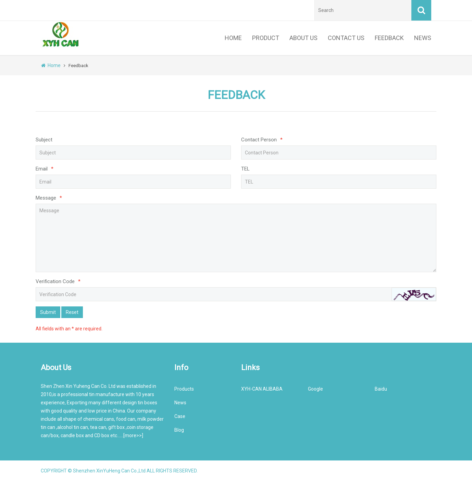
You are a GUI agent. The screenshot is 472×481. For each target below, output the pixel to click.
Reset (72, 312)
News (180, 402)
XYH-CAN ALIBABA (262, 389)
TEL (245, 169)
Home (51, 65)
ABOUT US (303, 37)
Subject (44, 140)
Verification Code (58, 281)
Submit (48, 312)
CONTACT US (346, 37)
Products (184, 389)
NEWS (422, 37)
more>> (133, 435)
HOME (233, 37)
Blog (179, 430)
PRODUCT (265, 37)
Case (179, 416)
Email (44, 169)
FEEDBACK (389, 37)
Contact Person (262, 140)
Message (49, 198)
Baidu (381, 389)
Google (315, 389)
